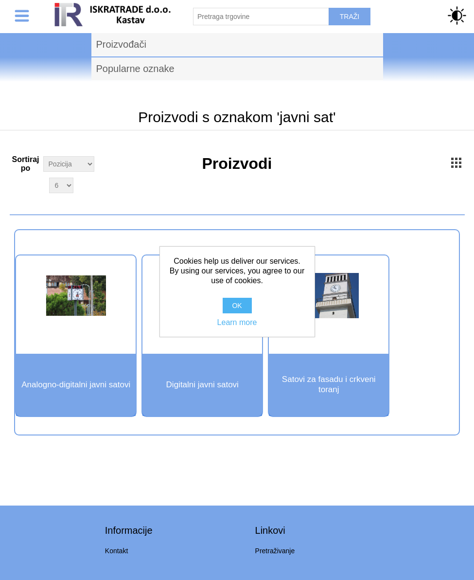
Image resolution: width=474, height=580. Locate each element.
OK (237, 305)
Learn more (237, 322)
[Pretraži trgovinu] (261, 16)
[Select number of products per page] (61, 185)
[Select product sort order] (68, 164)
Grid (456, 162)
